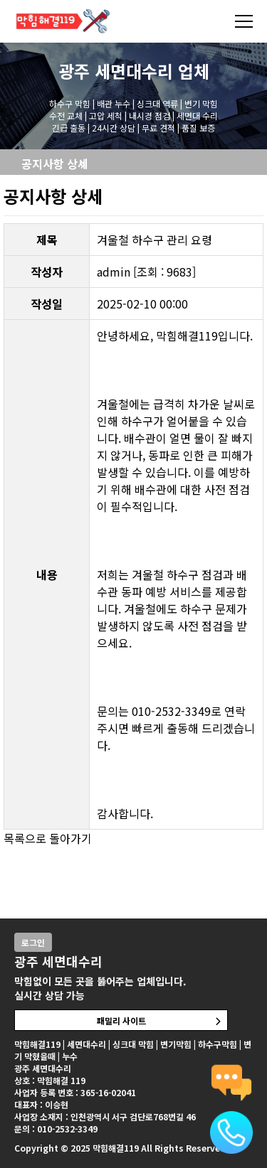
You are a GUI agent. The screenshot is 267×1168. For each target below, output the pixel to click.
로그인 (33, 942)
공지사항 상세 (54, 163)
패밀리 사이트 (121, 1020)
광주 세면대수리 (115, 70)
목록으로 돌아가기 (48, 838)
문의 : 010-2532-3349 (56, 1129)
